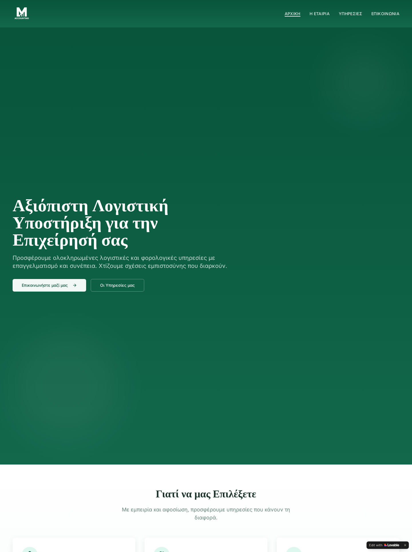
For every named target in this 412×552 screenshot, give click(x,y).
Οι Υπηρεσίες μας (117, 285)
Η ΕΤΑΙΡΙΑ (320, 13)
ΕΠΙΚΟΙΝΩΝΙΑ (385, 13)
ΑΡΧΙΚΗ (292, 13)
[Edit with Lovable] (384, 545)
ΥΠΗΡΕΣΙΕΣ (350, 13)
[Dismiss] (405, 545)
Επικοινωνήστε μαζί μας (49, 285)
